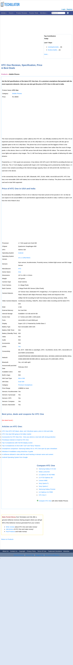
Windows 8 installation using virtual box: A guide (17, 451)
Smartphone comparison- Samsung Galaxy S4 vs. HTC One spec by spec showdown (29, 448)
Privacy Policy (31, 551)
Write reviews (10, 527)
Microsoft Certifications (52, 555)
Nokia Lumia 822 (44, 472)
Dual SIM (21, 381)
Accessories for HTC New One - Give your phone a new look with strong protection (28, 437)
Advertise (66, 551)
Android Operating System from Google (15, 457)
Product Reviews (21, 13)
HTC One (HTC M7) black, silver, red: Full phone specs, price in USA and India (27, 431)
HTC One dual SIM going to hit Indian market (16, 434)
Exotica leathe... (53, 50)
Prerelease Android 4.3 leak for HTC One (15, 440)
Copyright (22, 551)
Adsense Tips (29, 555)
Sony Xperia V (43, 486)
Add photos (9, 529)
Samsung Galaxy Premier (47, 489)
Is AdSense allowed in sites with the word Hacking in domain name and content (27, 454)
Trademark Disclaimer (55, 551)
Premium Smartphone (25, 385)
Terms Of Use (41, 551)
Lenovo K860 (43, 480)
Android (20, 253)
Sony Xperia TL (44, 483)
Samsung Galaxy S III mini (47, 469)
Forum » (11, 13)
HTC (19, 268)
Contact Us (13, 551)
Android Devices (19, 555)
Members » (43, 13)
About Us (6, 551)
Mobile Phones (17, 93)
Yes (19, 346)
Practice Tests (33, 13)
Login (64, 9)
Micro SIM (21, 378)
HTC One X (42, 495)
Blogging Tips (39, 555)
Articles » (4, 13)
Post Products (10, 531)
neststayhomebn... (54, 47)
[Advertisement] (21, 36)
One (19, 272)
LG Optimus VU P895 (46, 492)
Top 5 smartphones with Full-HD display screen (17, 443)
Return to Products (7, 539)
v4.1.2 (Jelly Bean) (24, 257)
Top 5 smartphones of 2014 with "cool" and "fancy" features (21, 445)
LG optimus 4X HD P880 (47, 474)
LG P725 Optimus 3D (46, 477)
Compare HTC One (45, 501)
